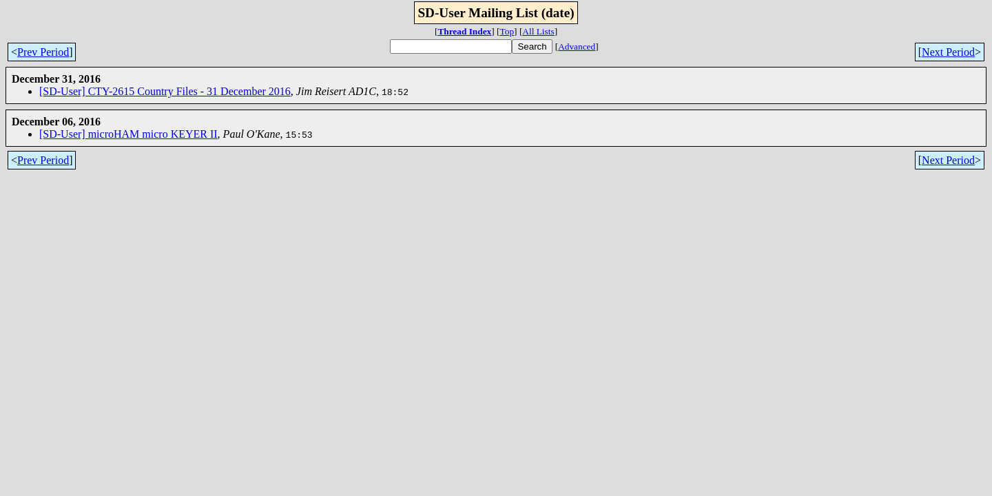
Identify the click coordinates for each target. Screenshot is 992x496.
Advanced (576, 46)
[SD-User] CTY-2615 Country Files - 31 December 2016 (165, 91)
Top (507, 31)
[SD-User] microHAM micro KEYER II (128, 134)
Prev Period (43, 52)
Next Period (948, 52)
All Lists (538, 31)
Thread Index (464, 31)
